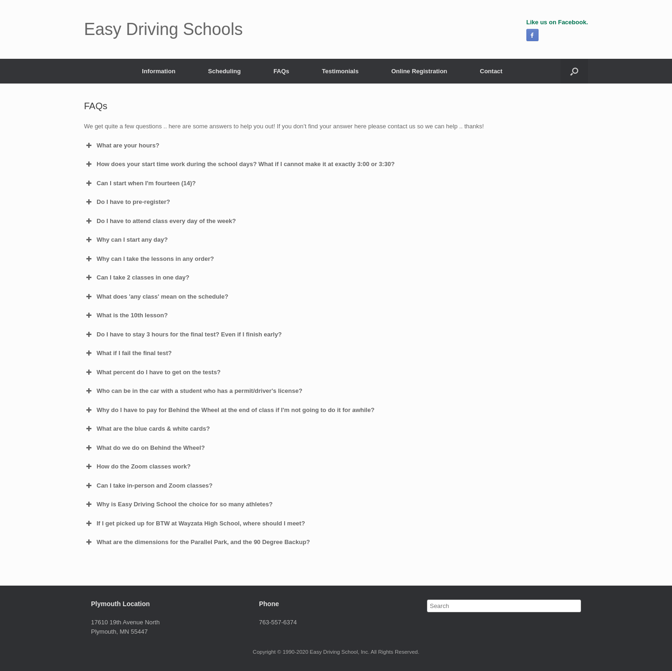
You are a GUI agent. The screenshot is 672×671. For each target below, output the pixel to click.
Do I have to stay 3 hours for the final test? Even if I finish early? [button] (183, 334)
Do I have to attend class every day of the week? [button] (160, 221)
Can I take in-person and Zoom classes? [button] (148, 485)
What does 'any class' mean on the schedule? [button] (156, 296)
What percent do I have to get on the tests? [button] (152, 372)
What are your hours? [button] (121, 145)
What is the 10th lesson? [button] (126, 315)
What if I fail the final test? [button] (128, 353)
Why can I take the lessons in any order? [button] (149, 259)
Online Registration (419, 71)
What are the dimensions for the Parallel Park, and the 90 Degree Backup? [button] (197, 542)
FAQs (281, 71)
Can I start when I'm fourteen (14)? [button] (140, 183)
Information (158, 71)
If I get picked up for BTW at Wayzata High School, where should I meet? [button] (194, 523)
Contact (491, 71)
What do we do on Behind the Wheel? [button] (144, 448)
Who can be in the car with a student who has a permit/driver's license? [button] (193, 391)
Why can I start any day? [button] (126, 240)
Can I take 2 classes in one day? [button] (136, 277)
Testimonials (340, 71)
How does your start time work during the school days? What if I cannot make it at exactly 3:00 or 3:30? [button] (239, 164)
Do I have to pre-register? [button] (127, 202)
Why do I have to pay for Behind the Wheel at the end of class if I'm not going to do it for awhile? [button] (229, 410)
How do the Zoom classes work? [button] (137, 466)
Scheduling (224, 71)
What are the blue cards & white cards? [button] (147, 428)
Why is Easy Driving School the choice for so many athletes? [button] (178, 504)
